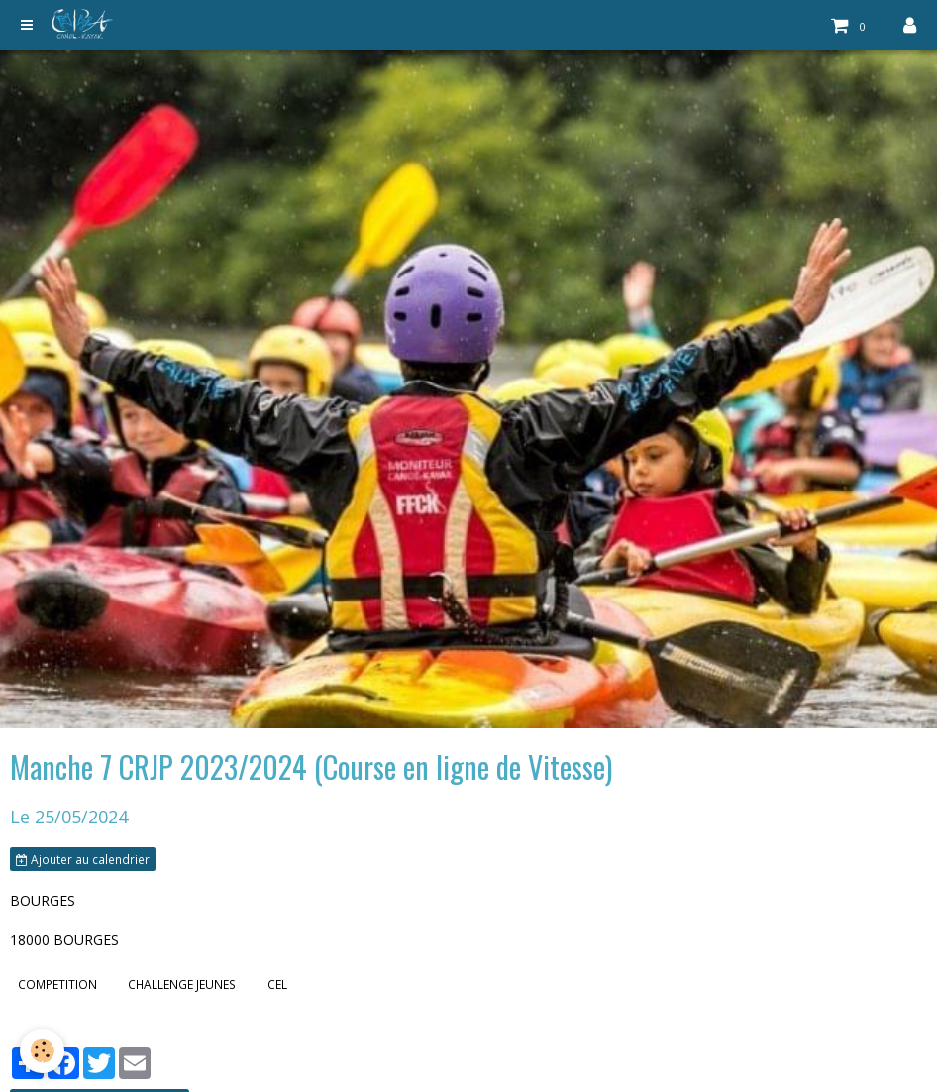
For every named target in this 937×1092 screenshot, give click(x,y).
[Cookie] (42, 1051)
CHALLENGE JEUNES (182, 984)
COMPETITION (57, 984)
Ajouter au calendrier (83, 859)
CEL (277, 984)
